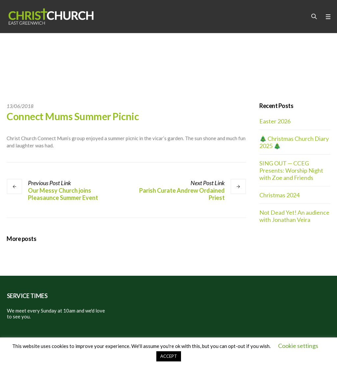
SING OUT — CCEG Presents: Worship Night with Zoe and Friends (291, 170)
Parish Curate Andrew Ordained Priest (182, 194)
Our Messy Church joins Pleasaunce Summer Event (63, 194)
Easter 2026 (275, 121)
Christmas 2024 (279, 195)
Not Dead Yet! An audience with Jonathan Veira (294, 216)
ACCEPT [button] (168, 356)
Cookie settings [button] (298, 345)
